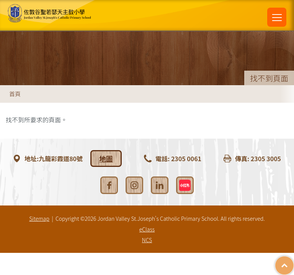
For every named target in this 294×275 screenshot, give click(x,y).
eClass (147, 229)
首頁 (15, 94)
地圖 (106, 158)
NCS (147, 240)
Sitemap (39, 218)
